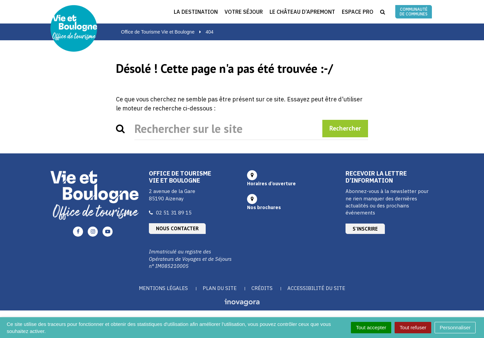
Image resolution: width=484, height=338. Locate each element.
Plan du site (220, 288)
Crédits (262, 288)
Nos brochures (264, 207)
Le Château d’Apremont (302, 11)
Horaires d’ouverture (271, 184)
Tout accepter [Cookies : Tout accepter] (371, 327)
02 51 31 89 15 (174, 212)
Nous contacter (177, 228)
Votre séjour (244, 11)
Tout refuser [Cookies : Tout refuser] (413, 327)
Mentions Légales (163, 288)
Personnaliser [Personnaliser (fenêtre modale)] (455, 327)
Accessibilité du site (316, 288)
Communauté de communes (414, 11)
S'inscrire (365, 229)
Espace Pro (357, 11)
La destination (196, 11)
